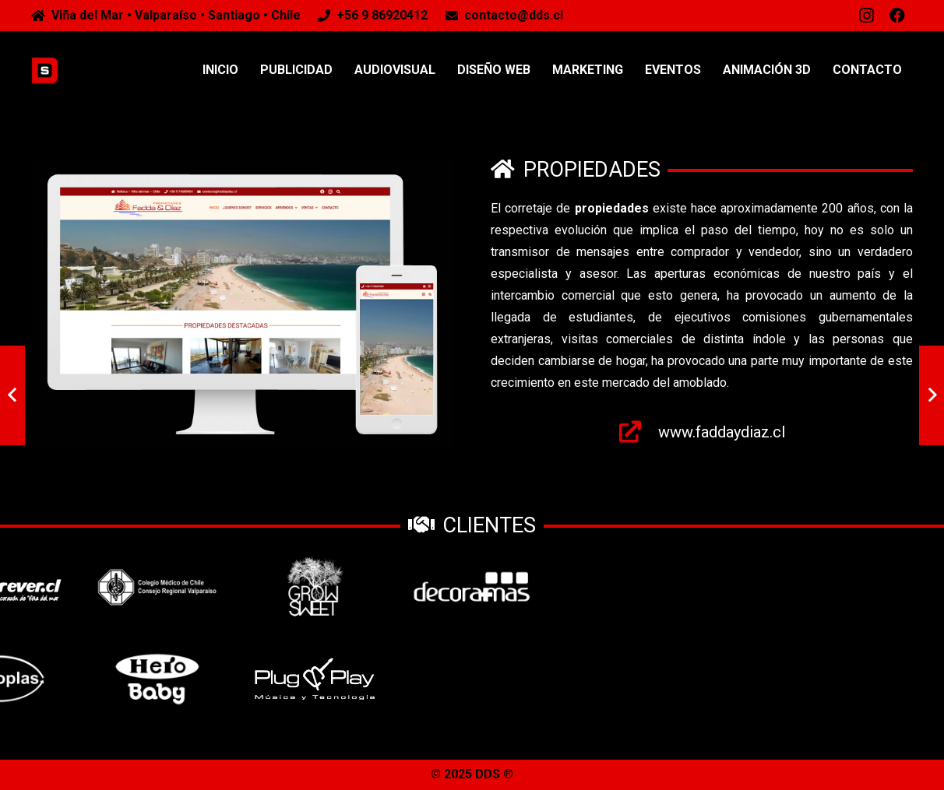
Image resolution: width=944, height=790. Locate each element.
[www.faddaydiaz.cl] (638, 432)
